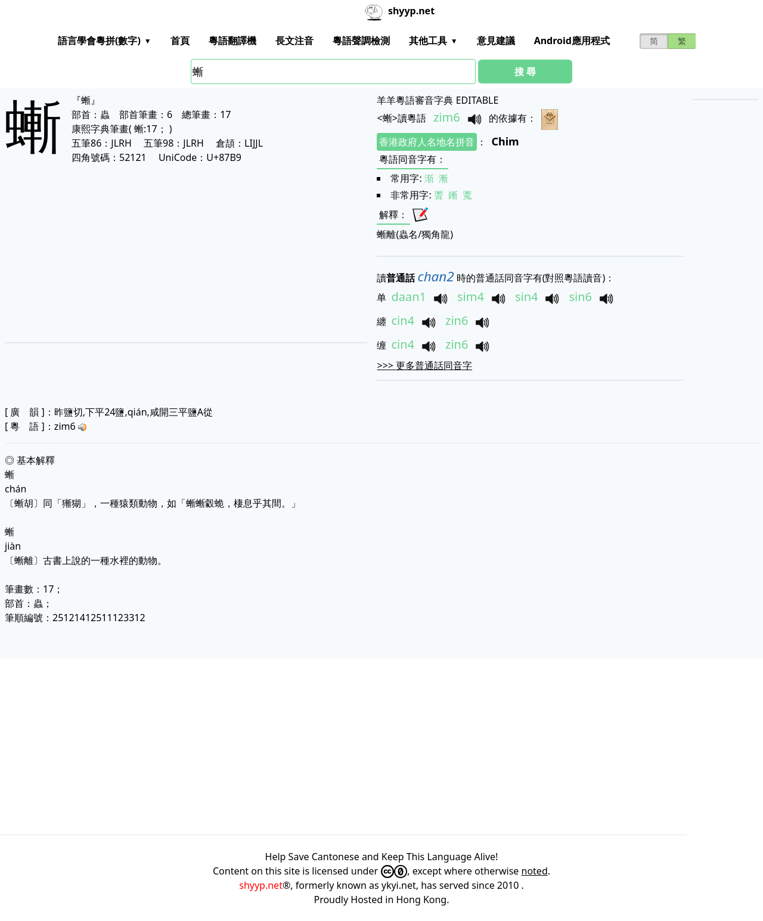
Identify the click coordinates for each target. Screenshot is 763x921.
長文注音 (294, 40)
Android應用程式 (572, 40)
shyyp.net (261, 885)
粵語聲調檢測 (361, 40)
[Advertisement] (154, 252)
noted (535, 870)
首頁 (180, 40)
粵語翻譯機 (232, 40)
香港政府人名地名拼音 (426, 141)
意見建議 (496, 40)
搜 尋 (525, 71)
